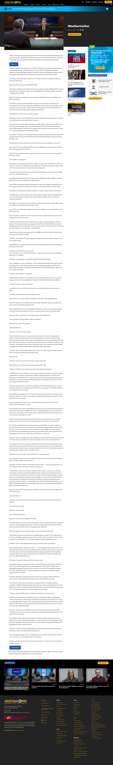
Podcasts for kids (77, 730)
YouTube (44, 720)
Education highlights (78, 740)
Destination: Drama (60, 719)
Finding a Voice (59, 743)
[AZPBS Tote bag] (94, 84)
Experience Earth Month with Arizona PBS (75, 100)
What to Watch (59, 702)
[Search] (111, 4)
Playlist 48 (58, 717)
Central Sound (59, 733)
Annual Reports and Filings (96, 717)
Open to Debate (59, 713)
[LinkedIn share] (81, 30)
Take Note (58, 739)
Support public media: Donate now (98, 727)
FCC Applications (45, 705)
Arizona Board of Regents (18, 730)
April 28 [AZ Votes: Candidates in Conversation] (71, 64)
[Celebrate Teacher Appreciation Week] (76, 103)
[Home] (12, 2)
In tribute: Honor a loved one (97, 734)
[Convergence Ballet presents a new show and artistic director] (98, 669)
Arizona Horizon (77, 704)
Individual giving (94, 728)
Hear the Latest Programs (61, 731)
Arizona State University (21, 722)
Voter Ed (75, 710)
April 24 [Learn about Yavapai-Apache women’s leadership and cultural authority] (71, 81)
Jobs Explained (59, 712)
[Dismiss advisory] (107, 9)
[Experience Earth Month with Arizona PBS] (76, 88)
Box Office (93, 712)
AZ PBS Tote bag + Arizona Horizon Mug (105, 92)
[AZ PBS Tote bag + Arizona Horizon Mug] (94, 90)
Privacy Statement (45, 712)
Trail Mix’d (58, 706)
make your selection (95, 98)
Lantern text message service (80, 726)
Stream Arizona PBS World (61, 725)
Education (76, 737)
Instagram (44, 717)
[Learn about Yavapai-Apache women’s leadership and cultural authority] (76, 70)
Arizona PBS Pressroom (96, 708)
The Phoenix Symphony (61, 735)
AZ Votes (75, 708)
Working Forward (60, 715)
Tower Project (94, 736)
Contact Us (93, 721)
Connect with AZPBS (95, 702)
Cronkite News (77, 712)
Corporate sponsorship (96, 732)
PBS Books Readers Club (96, 715)
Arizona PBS (17, 724)
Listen (57, 729)
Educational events (77, 742)
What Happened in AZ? (61, 708)
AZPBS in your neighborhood (79, 744)
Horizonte (76, 706)
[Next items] (109, 675)
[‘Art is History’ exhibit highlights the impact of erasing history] (71, 669)
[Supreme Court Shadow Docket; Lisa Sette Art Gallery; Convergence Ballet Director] (16, 669)
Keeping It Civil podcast (61, 741)
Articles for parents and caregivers (81, 731)
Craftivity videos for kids (78, 728)
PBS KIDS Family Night (78, 724)
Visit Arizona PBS (94, 719)
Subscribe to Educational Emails (80, 755)
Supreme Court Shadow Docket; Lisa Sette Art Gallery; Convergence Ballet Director (16, 688)
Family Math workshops (78, 733)
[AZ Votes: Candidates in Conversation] (76, 54)
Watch (58, 700)
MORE (103, 662)
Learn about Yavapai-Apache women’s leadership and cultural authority (76, 84)
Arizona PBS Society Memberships (98, 725)
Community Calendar (95, 710)
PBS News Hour (77, 713)
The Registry (76, 745)
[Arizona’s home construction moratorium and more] (44, 669)
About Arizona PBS (95, 704)
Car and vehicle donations (96, 738)
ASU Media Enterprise (9, 724)
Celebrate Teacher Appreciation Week (75, 114)
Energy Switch (59, 710)
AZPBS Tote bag (104, 86)
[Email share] (83, 30)
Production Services (95, 713)
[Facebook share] (79, 30)
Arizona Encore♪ (59, 737)
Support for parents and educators (81, 751)
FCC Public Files (45, 703)
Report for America (78, 749)
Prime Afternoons (60, 721)
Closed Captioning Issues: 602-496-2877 (47, 709)
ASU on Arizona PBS (60, 723)
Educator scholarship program (80, 747)
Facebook (44, 714)
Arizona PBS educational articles (80, 753)
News (75, 700)
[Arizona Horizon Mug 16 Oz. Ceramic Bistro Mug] (94, 78)
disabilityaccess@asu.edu (24, 712)
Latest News (76, 702)
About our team (77, 757)
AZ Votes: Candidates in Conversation (74, 66)
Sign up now (100, 67)
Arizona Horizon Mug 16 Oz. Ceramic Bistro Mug (105, 80)
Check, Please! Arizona (61, 704)
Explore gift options (95, 723)
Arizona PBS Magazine (95, 706)
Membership (93, 730)
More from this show (74, 34)
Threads (43, 722)
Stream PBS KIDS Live (78, 722)
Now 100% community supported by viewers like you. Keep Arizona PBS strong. (34, 9)
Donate (43, 700)
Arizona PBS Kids (77, 720)
